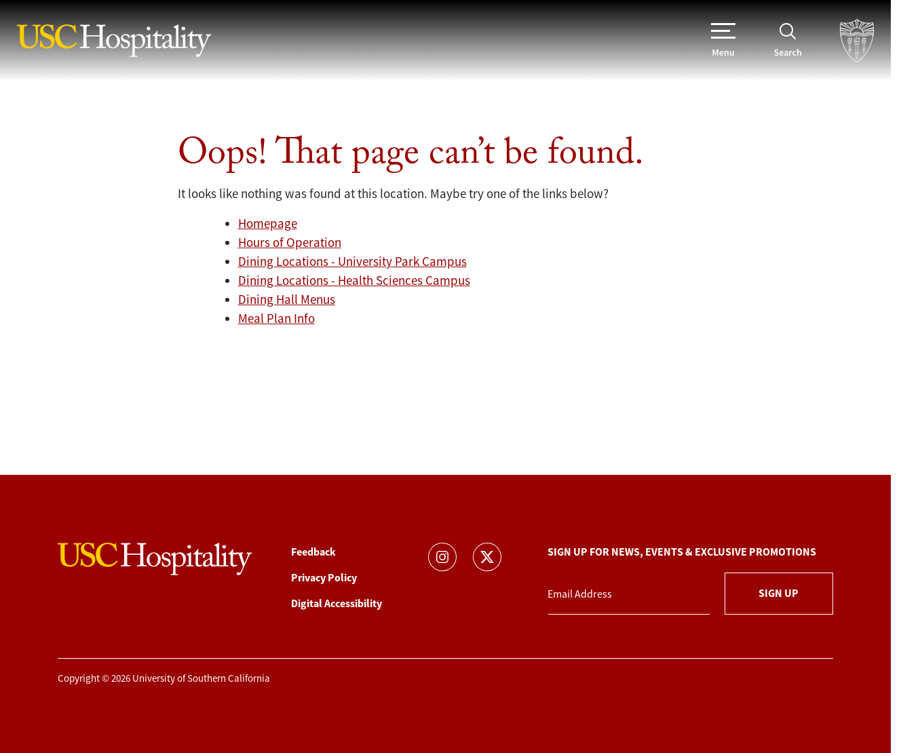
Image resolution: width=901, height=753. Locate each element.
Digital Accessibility (336, 603)
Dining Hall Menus (286, 300)
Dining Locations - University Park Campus (352, 262)
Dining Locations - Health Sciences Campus (354, 281)
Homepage (267, 224)
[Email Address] (629, 595)
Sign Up (779, 593)
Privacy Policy (324, 578)
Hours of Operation (289, 243)
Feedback (313, 552)
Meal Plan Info (276, 319)
